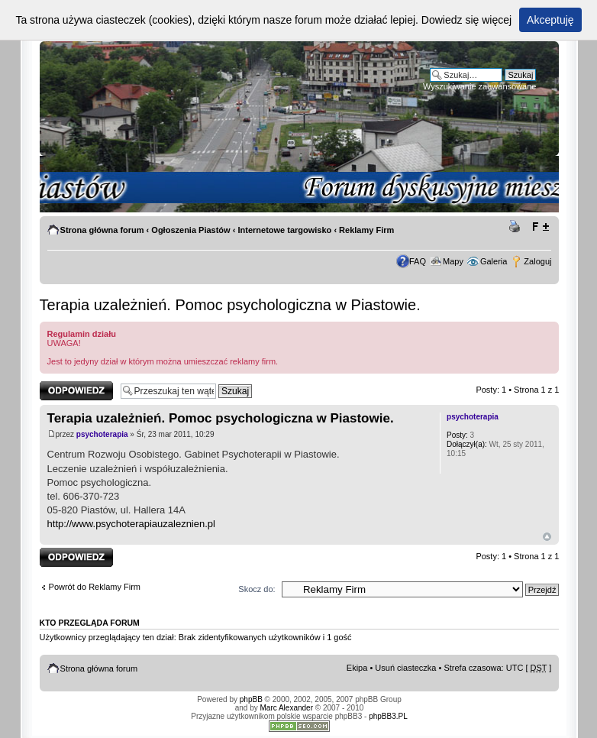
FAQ (417, 261)
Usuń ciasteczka (405, 667)
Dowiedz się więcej (466, 20)
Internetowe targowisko (284, 230)
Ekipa (357, 667)
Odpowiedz (76, 390)
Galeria (493, 261)
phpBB (251, 699)
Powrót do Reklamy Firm (94, 586)
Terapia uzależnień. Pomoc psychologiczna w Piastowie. (230, 304)
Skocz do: (256, 589)
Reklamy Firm (366, 230)
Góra (547, 536)
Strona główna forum (102, 230)
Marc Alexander (286, 708)
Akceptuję (550, 20)
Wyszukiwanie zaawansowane (479, 86)
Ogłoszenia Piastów (190, 230)
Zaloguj (537, 261)
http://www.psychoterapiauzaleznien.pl (131, 523)
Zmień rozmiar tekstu (540, 227)
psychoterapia (102, 434)
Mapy (453, 261)
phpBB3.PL (388, 716)
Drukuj (516, 227)
